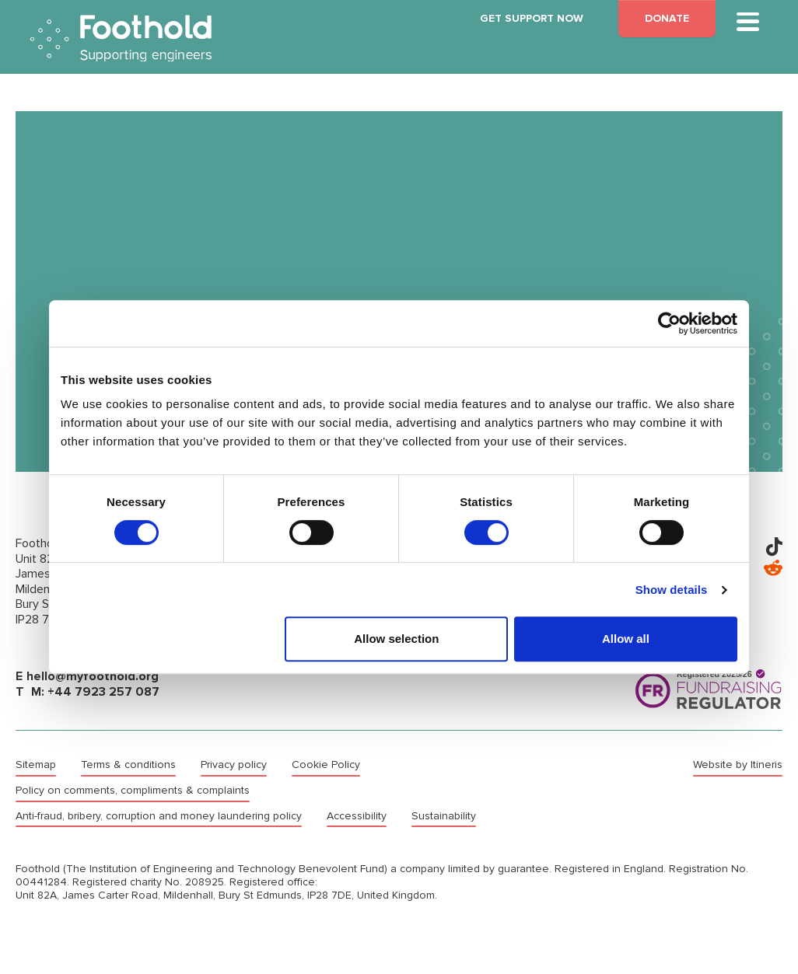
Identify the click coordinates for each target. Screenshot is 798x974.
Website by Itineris (737, 765)
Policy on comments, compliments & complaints (133, 790)
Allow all (625, 638)
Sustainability (443, 816)
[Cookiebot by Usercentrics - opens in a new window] (669, 323)
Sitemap (36, 765)
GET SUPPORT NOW (531, 18)
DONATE (667, 18)
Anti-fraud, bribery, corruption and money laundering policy (159, 816)
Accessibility (357, 816)
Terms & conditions (128, 765)
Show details (671, 589)
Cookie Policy (326, 765)
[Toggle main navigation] (748, 22)
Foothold (121, 38)
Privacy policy (234, 765)
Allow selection (396, 638)
